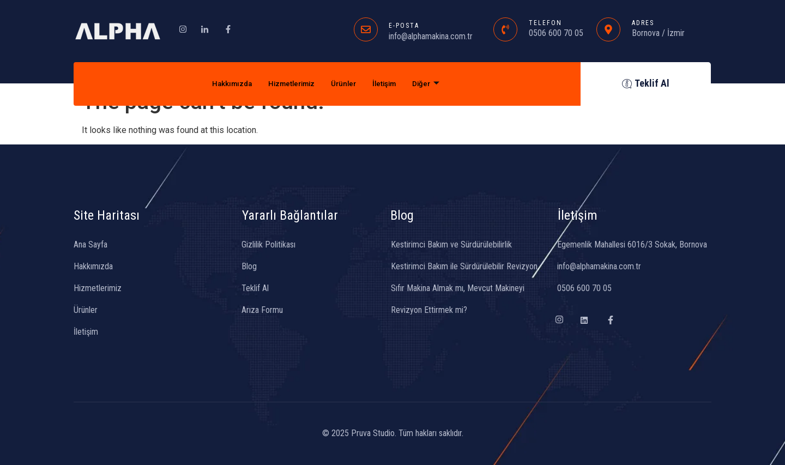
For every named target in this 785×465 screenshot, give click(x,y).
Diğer (436, 84)
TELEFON (545, 23)
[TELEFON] (505, 29)
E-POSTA (404, 25)
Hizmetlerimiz (288, 84)
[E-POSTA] (366, 29)
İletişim (390, 84)
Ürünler (345, 84)
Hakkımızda (222, 84)
